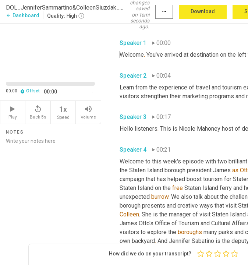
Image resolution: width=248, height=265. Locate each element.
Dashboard (22, 15)
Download (203, 11)
